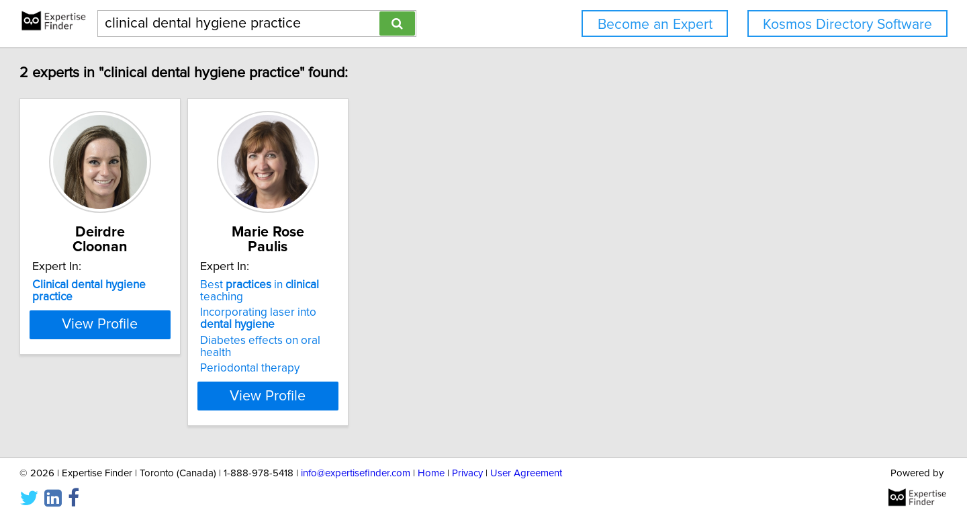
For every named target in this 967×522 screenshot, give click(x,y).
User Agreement (526, 473)
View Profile (178, 356)
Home (431, 473)
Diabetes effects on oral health (372, 314)
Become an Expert (655, 24)
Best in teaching (377, 270)
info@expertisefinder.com (355, 473)
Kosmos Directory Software (847, 24)
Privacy (467, 473)
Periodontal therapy (344, 329)
